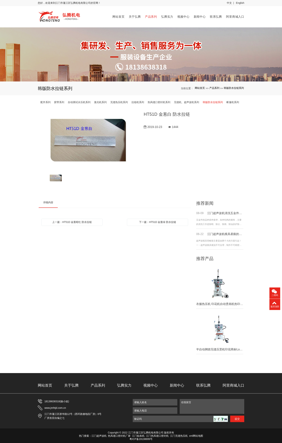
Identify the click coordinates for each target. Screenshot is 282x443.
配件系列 (45, 101)
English (240, 2)
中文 (229, 2)
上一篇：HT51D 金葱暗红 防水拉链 (72, 221)
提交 (237, 418)
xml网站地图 (196, 435)
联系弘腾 (216, 16)
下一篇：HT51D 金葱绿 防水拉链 (157, 221)
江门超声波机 (99, 435)
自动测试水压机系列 (79, 101)
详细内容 (48, 201)
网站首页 (118, 16)
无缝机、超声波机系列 (186, 101)
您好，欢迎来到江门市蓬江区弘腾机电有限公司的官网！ (69, 2)
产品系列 (151, 16)
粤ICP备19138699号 (141, 438)
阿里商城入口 (235, 16)
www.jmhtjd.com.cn (55, 407)
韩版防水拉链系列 (234, 87)
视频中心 (183, 16)
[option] (88, 139)
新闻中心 (200, 16)
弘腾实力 (167, 16)
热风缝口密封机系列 (159, 101)
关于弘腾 (135, 16)
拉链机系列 (137, 101)
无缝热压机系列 (119, 101)
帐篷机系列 (232, 101)
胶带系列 (59, 101)
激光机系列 (100, 101)
